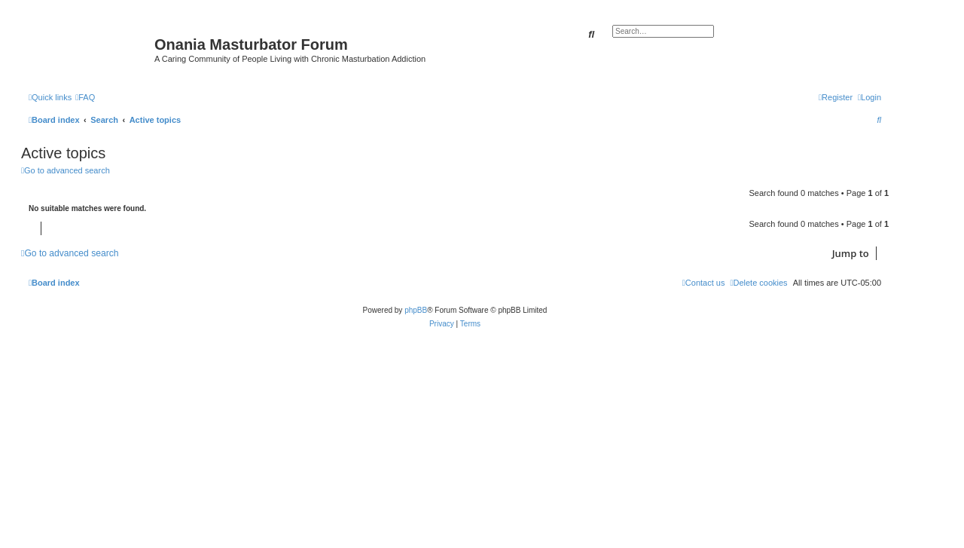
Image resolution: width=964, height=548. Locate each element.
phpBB (415, 310)
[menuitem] (85, 97)
